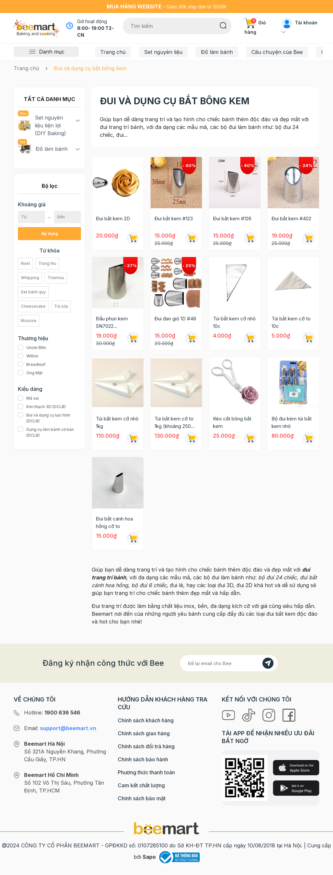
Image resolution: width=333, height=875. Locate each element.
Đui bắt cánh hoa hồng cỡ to (114, 522)
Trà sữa (61, 306)
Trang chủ (113, 52)
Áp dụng (49, 233)
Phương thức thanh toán (146, 772)
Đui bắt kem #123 (173, 218)
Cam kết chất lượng (141, 785)
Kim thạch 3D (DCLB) (42, 407)
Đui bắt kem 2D (113, 218)
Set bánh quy (33, 292)
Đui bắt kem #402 (291, 218)
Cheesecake (33, 306)
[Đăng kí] (267, 663)
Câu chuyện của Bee (277, 52)
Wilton (28, 356)
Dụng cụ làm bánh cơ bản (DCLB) (49, 432)
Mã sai (28, 398)
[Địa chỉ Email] (229, 663)
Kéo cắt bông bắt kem (232, 422)
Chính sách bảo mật (142, 798)
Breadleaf (32, 364)
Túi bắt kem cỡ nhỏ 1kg (117, 422)
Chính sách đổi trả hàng (146, 746)
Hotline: (52, 712)
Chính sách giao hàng (144, 733)
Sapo (149, 857)
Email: (60, 728)
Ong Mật (30, 373)
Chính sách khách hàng (146, 720)
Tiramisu (55, 277)
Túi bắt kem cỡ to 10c (291, 322)
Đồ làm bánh (217, 52)
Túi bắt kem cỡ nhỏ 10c (234, 322)
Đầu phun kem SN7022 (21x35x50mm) (113, 322)
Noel (25, 263)
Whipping (30, 277)
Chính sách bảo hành (143, 759)
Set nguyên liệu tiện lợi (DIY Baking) (42, 125)
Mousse (28, 320)
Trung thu (47, 263)
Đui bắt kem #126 (232, 218)
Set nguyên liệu (163, 52)
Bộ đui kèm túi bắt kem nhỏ (292, 422)
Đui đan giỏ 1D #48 (175, 318)
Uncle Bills (32, 348)
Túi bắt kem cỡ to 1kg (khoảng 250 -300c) (173, 423)
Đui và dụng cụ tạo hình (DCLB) (49, 418)
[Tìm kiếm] (223, 25)
